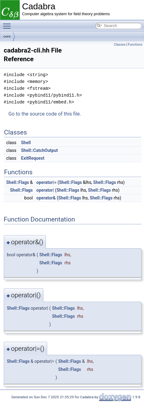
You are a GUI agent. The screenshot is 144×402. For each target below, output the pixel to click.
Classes (119, 45)
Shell (26, 142)
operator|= (46, 182)
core (7, 36)
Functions (135, 45)
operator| (45, 190)
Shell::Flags (17, 182)
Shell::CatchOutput (39, 150)
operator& (46, 197)
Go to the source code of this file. (44, 114)
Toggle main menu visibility (8, 23)
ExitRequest (32, 158)
